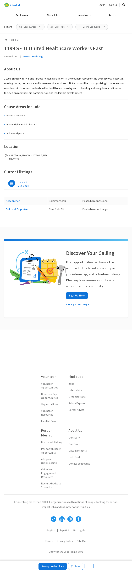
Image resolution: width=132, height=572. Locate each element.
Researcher (13, 201)
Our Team (74, 444)
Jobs (71, 384)
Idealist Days (48, 421)
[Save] (75, 566)
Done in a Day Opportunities (49, 396)
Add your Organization (49, 461)
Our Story (74, 438)
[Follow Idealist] (53, 519)
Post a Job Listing (51, 442)
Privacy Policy (65, 541)
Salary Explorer (77, 403)
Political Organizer (17, 209)
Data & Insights (78, 451)
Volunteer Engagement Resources (49, 473)
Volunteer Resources (47, 413)
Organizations (49, 404)
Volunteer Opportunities (49, 386)
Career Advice (76, 410)
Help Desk (74, 457)
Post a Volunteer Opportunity (51, 451)
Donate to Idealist (79, 464)
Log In (101, 5)
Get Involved (22, 15)
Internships (75, 390)
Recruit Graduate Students (51, 485)
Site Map (82, 541)
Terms (49, 541)
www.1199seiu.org (33, 56)
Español (64, 530)
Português (79, 530)
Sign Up (113, 5)
